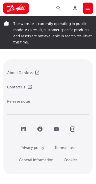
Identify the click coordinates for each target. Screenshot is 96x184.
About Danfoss (20, 72)
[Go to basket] (66, 7)
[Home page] (16, 8)
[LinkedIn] (23, 129)
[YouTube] (56, 129)
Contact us (16, 86)
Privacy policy (32, 147)
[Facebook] (40, 129)
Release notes (18, 101)
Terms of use (65, 147)
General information (36, 159)
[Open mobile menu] (88, 8)
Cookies (70, 159)
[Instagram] (73, 129)
